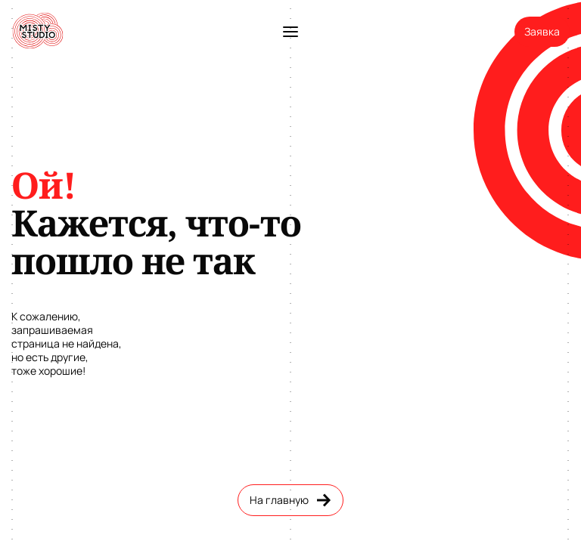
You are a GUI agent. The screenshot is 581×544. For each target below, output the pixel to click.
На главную (290, 500)
